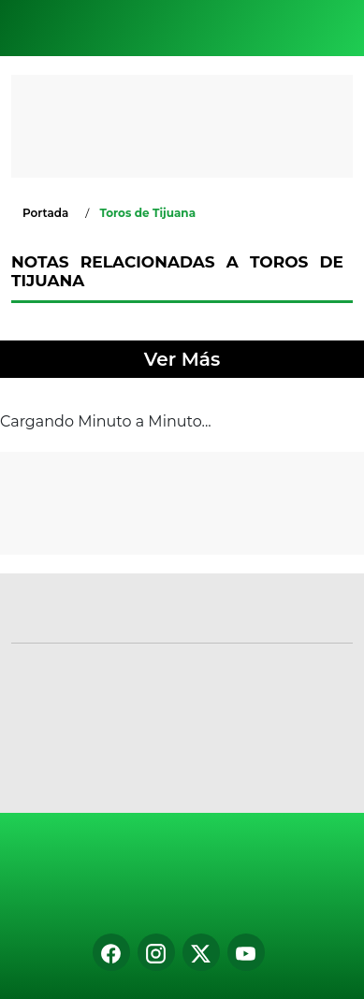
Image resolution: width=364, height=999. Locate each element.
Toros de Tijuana (147, 213)
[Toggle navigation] (334, 28)
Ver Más (182, 359)
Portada (45, 213)
